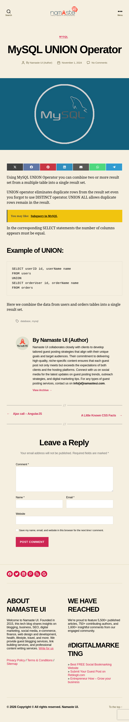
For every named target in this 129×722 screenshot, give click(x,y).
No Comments (100, 68)
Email (70, 503)
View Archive (42, 396)
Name (20, 503)
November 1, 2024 (72, 68)
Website (20, 519)
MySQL (64, 42)
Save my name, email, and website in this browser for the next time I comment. (61, 535)
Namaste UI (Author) (40, 68)
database (25, 327)
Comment (22, 469)
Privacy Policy (16, 665)
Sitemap (12, 669)
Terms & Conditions (40, 665)
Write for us (46, 654)
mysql (36, 327)
